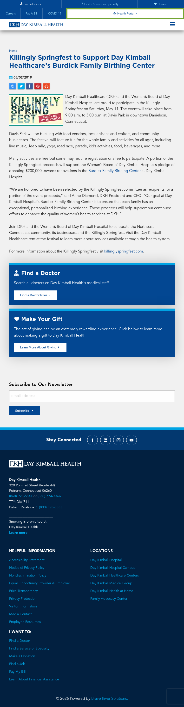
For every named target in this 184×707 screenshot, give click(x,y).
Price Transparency (23, 586)
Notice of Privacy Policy (26, 563)
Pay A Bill (32, 13)
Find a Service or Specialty (29, 644)
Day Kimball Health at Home (111, 586)
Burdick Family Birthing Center (114, 166)
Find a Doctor (19, 636)
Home (13, 46)
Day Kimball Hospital (106, 555)
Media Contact (20, 609)
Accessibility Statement (27, 555)
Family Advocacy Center (108, 594)
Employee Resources (25, 617)
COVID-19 (54, 13)
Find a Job (17, 659)
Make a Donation (22, 651)
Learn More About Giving (40, 343)
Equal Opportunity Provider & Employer (39, 578)
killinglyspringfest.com (123, 247)
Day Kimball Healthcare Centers (114, 570)
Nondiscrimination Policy (27, 570)
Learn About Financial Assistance (34, 675)
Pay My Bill (17, 667)
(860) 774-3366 (49, 491)
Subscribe (22, 406)
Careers (10, 13)
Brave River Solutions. (109, 694)
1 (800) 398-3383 (49, 502)
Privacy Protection (22, 594)
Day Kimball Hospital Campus (112, 563)
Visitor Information (23, 601)
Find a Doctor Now (35, 290)
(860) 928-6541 (21, 491)
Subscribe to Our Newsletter (41, 379)
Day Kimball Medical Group (111, 578)
